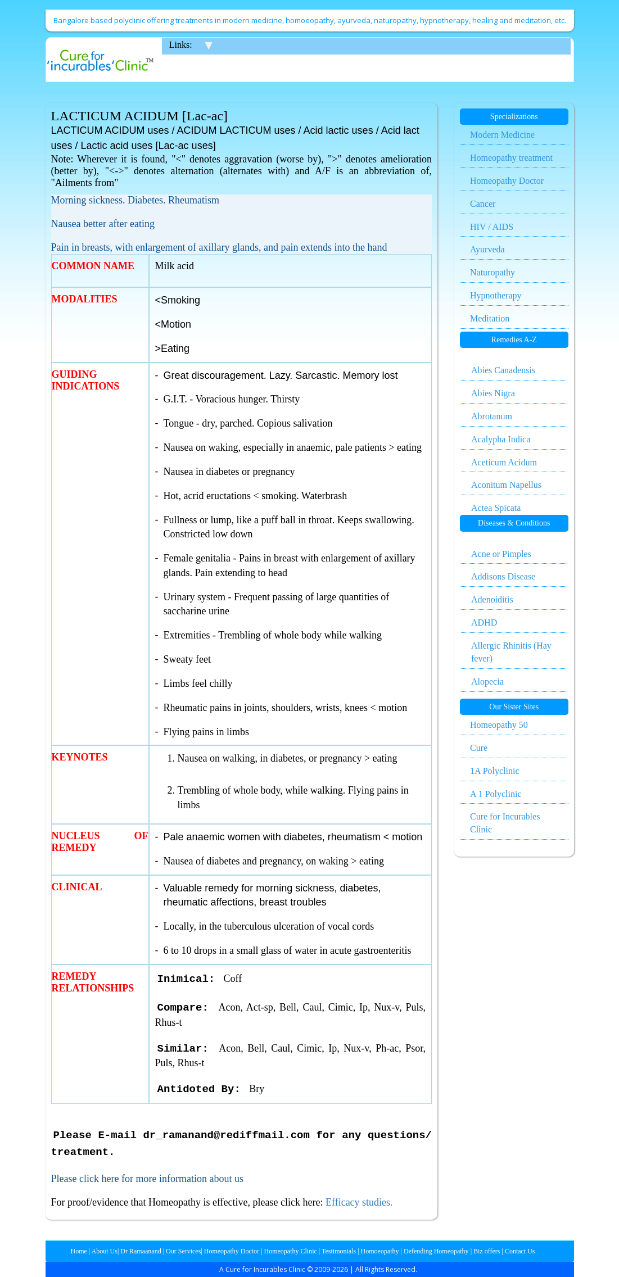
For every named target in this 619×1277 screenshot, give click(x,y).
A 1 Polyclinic (496, 794)
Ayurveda (487, 249)
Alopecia (487, 681)
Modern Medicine (502, 134)
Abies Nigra (493, 393)
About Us (104, 1251)
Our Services (182, 1251)
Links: (180, 44)
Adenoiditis (492, 599)
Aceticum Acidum (504, 462)
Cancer (482, 204)
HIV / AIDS (491, 227)
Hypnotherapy (496, 295)
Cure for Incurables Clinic (505, 823)
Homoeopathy (379, 1251)
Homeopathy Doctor (507, 180)
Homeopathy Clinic (290, 1251)
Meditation (489, 318)
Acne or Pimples (501, 554)
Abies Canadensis (503, 370)
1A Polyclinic (494, 771)
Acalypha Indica (500, 439)
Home (79, 1251)
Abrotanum (491, 416)
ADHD (484, 622)
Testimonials (338, 1251)
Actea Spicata (496, 508)
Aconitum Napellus (506, 485)
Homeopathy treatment (511, 157)
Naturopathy (492, 272)
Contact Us (519, 1251)
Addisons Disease (503, 576)
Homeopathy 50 (499, 725)
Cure (478, 748)
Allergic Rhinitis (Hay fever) (511, 652)
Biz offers (486, 1251)
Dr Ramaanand (140, 1251)
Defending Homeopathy (436, 1251)
